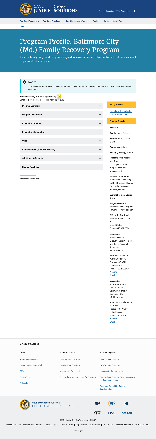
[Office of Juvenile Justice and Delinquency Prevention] (97, 415)
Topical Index (126, 11)
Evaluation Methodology (33, 132)
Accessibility (11, 425)
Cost (24, 141)
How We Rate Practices (70, 365)
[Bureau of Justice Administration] (97, 405)
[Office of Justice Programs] (26, 9)
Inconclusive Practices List (71, 371)
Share (136, 13)
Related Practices (30, 167)
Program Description (32, 114)
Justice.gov (78, 431)
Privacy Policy (67, 425)
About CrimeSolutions (29, 359)
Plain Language (52, 425)
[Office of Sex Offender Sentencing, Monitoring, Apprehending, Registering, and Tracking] (127, 414)
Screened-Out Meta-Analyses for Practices (78, 377)
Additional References (32, 158)
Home (22, 26)
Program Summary (31, 106)
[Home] (55, 9)
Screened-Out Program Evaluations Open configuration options (117, 378)
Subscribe (110, 11)
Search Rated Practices (70, 359)
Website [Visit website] (113, 272)
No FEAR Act (108, 425)
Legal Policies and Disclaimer (88, 425)
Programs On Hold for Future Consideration (112, 387)
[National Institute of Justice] (127, 405)
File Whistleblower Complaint (31, 425)
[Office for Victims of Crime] (112, 415)
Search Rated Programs (110, 359)
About (101, 11)
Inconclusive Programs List (111, 371)
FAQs (22, 371)
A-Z (117, 11)
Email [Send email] (112, 275)
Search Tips (25, 377)
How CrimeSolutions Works (31, 365)
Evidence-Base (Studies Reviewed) (38, 149)
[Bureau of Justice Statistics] (112, 407)
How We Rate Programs (110, 365)
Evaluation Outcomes (32, 123)
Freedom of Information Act (127, 425)
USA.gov (145, 425)
